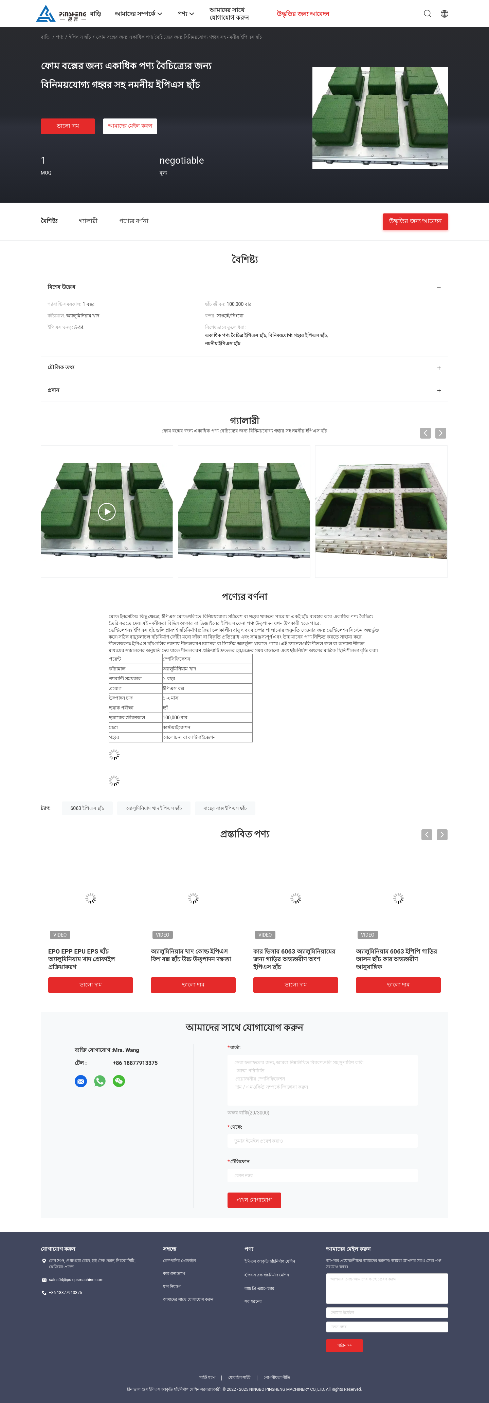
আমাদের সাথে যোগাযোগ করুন (188, 1299)
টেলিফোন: (240, 1161)
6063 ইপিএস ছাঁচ (87, 808)
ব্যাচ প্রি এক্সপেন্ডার (259, 1288)
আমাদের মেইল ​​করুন (130, 126)
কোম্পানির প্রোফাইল (179, 1260)
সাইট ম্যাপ (207, 1377)
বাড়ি (45, 37)
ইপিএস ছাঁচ (80, 37)
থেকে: (236, 1127)
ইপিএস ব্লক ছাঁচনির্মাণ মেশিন (266, 1275)
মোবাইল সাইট (239, 1377)
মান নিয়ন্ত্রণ (172, 1286)
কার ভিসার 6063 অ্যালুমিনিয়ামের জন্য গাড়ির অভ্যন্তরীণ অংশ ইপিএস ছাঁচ (294, 959)
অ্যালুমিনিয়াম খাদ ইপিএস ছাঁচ (154, 808)
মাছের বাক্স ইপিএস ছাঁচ (225, 808)
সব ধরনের (253, 1301)
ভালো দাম (68, 126)
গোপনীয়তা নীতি (277, 1377)
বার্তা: (235, 1047)
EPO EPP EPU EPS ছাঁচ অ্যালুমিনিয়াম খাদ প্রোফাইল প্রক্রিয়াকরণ (81, 959)
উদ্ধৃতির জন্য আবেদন (415, 220)
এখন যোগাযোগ (254, 1200)
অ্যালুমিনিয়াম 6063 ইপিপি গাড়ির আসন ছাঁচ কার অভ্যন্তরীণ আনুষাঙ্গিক (396, 959)
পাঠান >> (344, 1345)
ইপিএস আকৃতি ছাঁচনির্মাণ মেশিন (269, 1261)
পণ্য (60, 37)
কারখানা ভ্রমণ (174, 1273)
